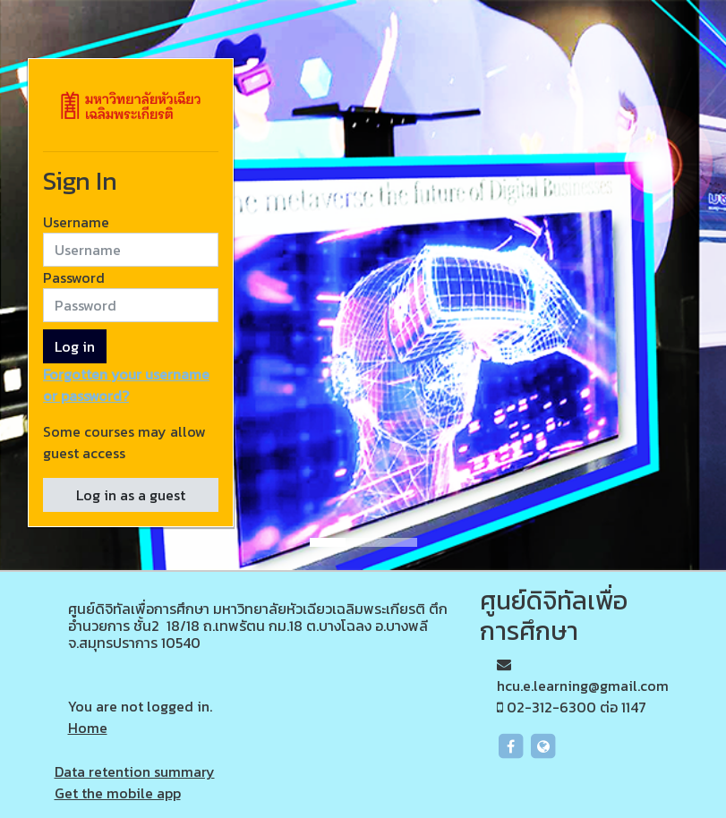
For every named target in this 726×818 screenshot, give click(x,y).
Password (74, 277)
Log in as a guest (130, 495)
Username (76, 222)
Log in (75, 346)
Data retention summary (135, 771)
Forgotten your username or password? (126, 384)
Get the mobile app (118, 793)
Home (87, 727)
